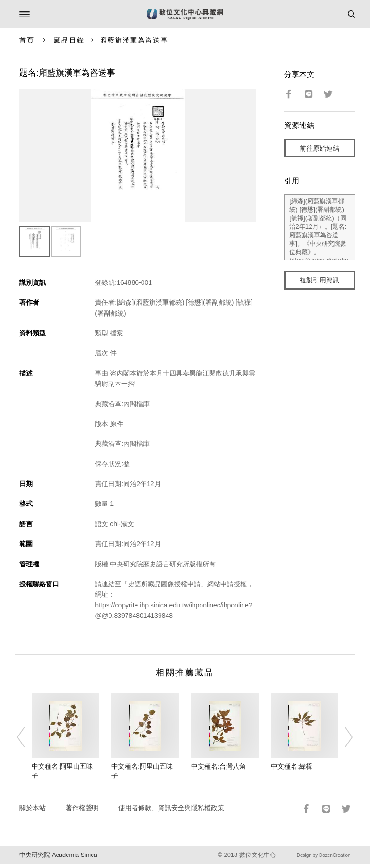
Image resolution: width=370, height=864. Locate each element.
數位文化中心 (257, 854)
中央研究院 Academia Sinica (58, 854)
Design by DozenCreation (324, 855)
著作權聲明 (82, 808)
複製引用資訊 (319, 280)
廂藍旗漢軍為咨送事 (134, 40)
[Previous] (27, 737)
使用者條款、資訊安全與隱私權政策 (171, 808)
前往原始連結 (319, 148)
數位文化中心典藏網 (185, 14)
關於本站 (32, 808)
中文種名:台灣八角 (218, 766)
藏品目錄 (69, 40)
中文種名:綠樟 (291, 766)
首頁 (26, 40)
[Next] (343, 737)
